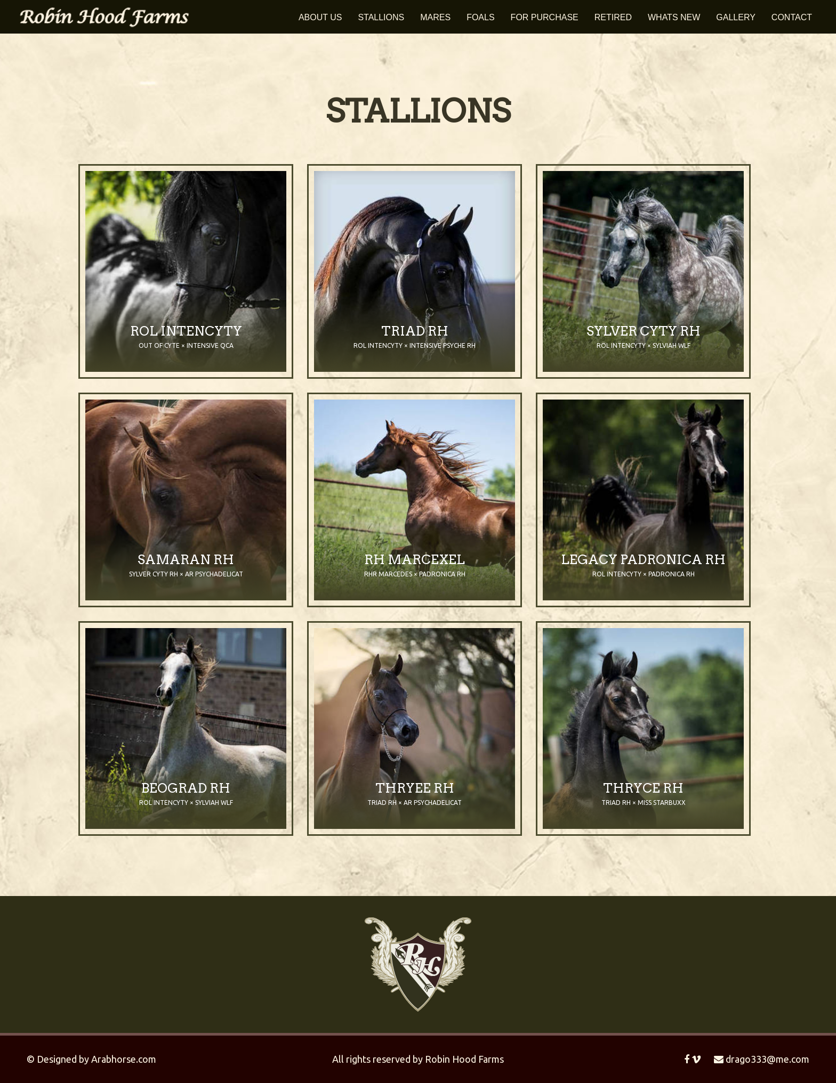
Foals (480, 17)
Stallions (381, 17)
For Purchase (544, 17)
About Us (320, 17)
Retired (613, 17)
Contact (791, 17)
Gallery (735, 17)
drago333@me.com (761, 1059)
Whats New (674, 17)
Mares (435, 17)
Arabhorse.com (123, 1059)
